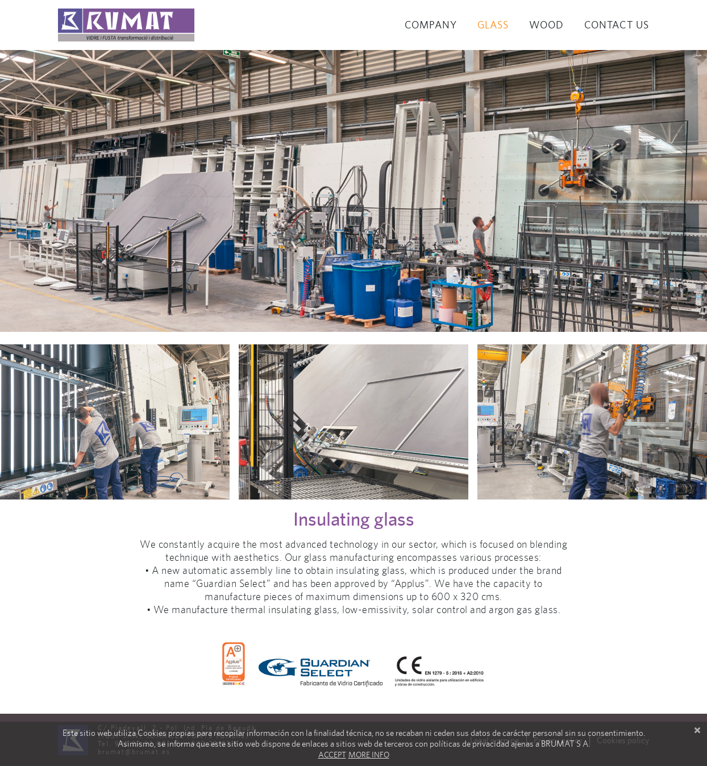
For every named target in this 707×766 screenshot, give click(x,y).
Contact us (616, 25)
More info (368, 754)
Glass (493, 25)
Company (431, 25)
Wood (546, 25)
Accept (332, 754)
